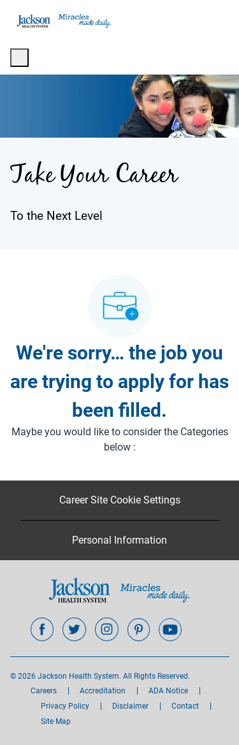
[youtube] (170, 629)
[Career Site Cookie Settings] (120, 500)
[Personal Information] (119, 540)
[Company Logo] (63, 20)
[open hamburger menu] (19, 57)
